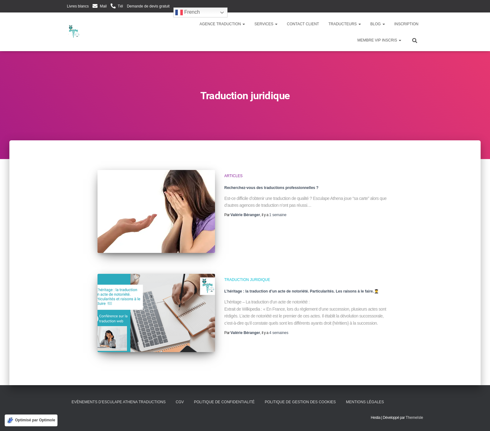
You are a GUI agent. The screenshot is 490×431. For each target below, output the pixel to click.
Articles (233, 176)
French (187, 12)
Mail (103, 6)
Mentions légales (365, 402)
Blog (377, 24)
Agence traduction (222, 24)
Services (266, 24)
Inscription (406, 24)
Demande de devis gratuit (148, 6)
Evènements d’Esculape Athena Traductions (119, 402)
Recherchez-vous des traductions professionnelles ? (271, 188)
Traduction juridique (247, 280)
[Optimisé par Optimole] (31, 420)
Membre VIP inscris (379, 40)
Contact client (303, 24)
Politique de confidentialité (224, 402)
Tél (120, 6)
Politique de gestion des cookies (300, 402)
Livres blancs (78, 6)
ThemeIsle (414, 417)
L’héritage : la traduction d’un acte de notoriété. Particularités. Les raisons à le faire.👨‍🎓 (301, 291)
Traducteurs (344, 24)
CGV (180, 402)
